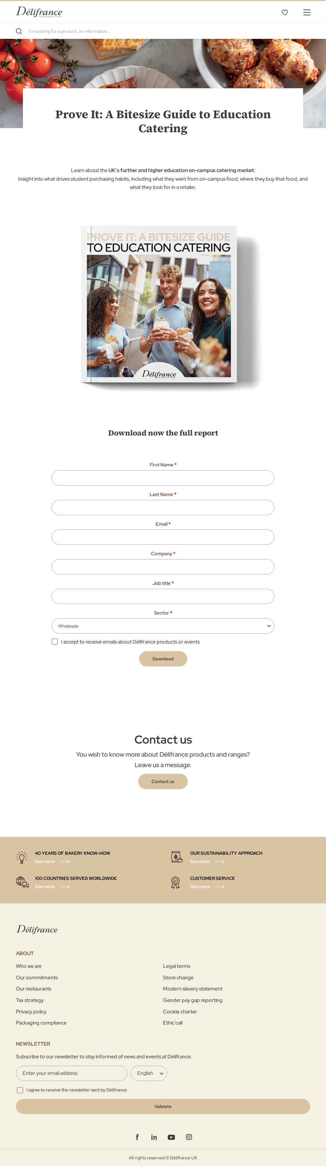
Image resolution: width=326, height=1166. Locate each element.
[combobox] (163, 31)
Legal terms (176, 966)
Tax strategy (30, 1000)
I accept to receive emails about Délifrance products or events (130, 641)
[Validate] (163, 1106)
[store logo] (39, 12)
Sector (163, 613)
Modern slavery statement (193, 988)
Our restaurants (33, 988)
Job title (163, 583)
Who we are (29, 966)
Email (163, 524)
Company (163, 554)
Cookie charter (180, 1011)
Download (163, 659)
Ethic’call (172, 1022)
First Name (163, 465)
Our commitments (37, 977)
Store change (178, 977)
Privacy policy (31, 1011)
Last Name (163, 494)
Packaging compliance (41, 1022)
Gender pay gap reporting (193, 1000)
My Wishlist (284, 12)
